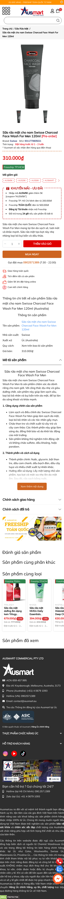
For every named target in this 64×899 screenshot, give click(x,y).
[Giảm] (5, 243)
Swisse (14, 140)
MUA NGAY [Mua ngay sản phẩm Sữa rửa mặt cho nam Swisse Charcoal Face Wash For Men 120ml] (32, 254)
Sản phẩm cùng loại (22, 573)
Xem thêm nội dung (32, 486)
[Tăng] (19, 243)
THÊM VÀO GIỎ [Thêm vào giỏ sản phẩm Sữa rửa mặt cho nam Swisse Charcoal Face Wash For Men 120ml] (42, 243)
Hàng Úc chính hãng (40, 727)
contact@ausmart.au (25, 701)
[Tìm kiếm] (58, 20)
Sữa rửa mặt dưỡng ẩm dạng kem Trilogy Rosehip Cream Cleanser (13, 614)
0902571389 (31, 262)
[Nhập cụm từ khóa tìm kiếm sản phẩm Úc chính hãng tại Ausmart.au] (33, 20)
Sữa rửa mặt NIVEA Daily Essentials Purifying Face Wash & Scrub (37, 614)
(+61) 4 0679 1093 (37, 690)
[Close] (61, 2)
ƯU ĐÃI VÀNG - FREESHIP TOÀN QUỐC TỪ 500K (30, 2)
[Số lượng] (12, 243)
